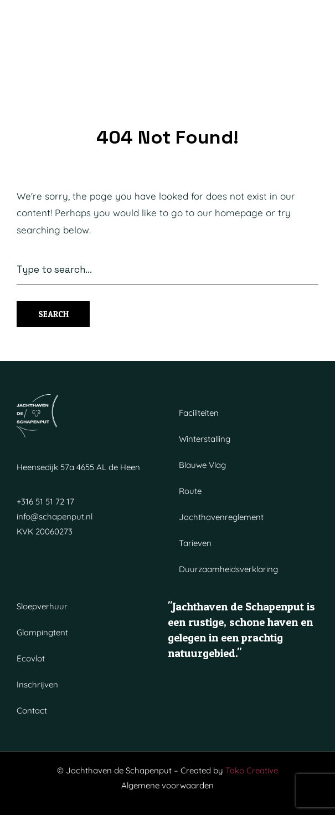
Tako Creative (251, 770)
